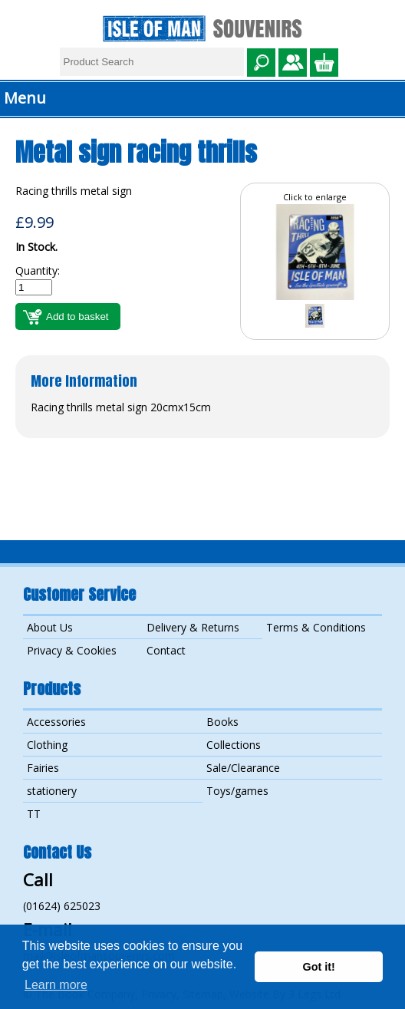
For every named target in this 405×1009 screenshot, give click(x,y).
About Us (50, 627)
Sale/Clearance (243, 767)
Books (222, 721)
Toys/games (237, 790)
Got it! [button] (319, 967)
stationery (52, 790)
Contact (166, 650)
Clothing (47, 744)
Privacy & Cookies (72, 650)
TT (34, 813)
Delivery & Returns (193, 627)
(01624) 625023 (61, 906)
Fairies (43, 767)
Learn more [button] (56, 984)
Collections (233, 744)
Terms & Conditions (316, 627)
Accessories (56, 721)
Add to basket (77, 316)
